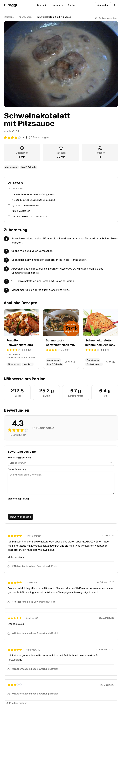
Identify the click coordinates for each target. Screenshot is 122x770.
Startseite (42, 5)
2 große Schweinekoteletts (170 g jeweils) (33, 194)
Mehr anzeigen (16, 557)
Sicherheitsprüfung (18, 499)
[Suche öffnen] (115, 5)
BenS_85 (13, 131)
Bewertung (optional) (19, 457)
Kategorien (58, 5)
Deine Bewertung (17, 469)
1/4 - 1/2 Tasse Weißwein (25, 205)
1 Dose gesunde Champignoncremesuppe (33, 199)
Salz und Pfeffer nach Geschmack (29, 216)
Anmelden (102, 5)
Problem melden (106, 18)
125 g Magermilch (21, 210)
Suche (71, 5)
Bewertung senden (20, 516)
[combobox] (61, 463)
